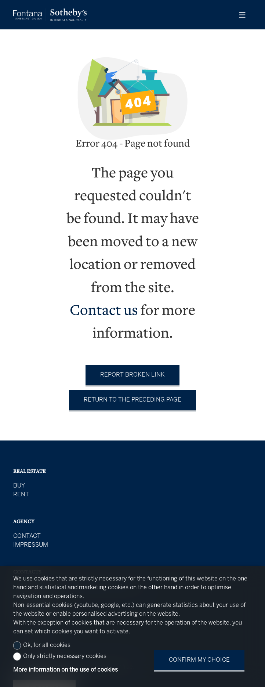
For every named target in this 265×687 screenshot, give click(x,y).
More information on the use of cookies (65, 670)
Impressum (30, 545)
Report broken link (132, 375)
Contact (27, 536)
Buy (19, 486)
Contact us (104, 311)
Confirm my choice (199, 660)
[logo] (50, 14)
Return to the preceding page (132, 400)
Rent (21, 494)
